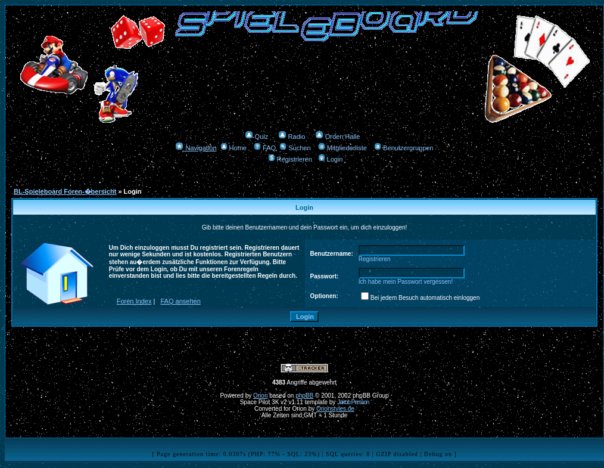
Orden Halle (337, 136)
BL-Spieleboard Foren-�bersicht (65, 191)
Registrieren (290, 159)
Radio (292, 136)
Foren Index (134, 301)
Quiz (257, 136)
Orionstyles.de (335, 408)
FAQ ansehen (181, 301)
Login (330, 159)
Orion (260, 395)
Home (233, 147)
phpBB (304, 395)
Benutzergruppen (403, 147)
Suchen (294, 147)
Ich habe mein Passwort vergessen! (406, 281)
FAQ (265, 147)
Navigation (195, 147)
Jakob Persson (353, 402)
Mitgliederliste (342, 147)
